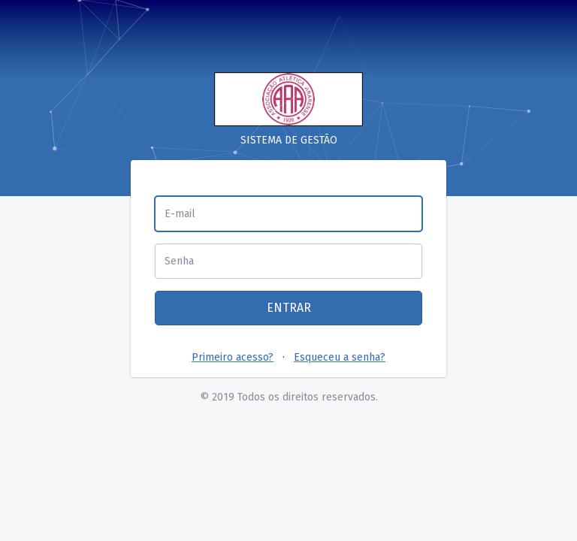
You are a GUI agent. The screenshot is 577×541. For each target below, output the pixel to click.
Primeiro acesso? (232, 357)
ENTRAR (289, 308)
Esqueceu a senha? (339, 357)
